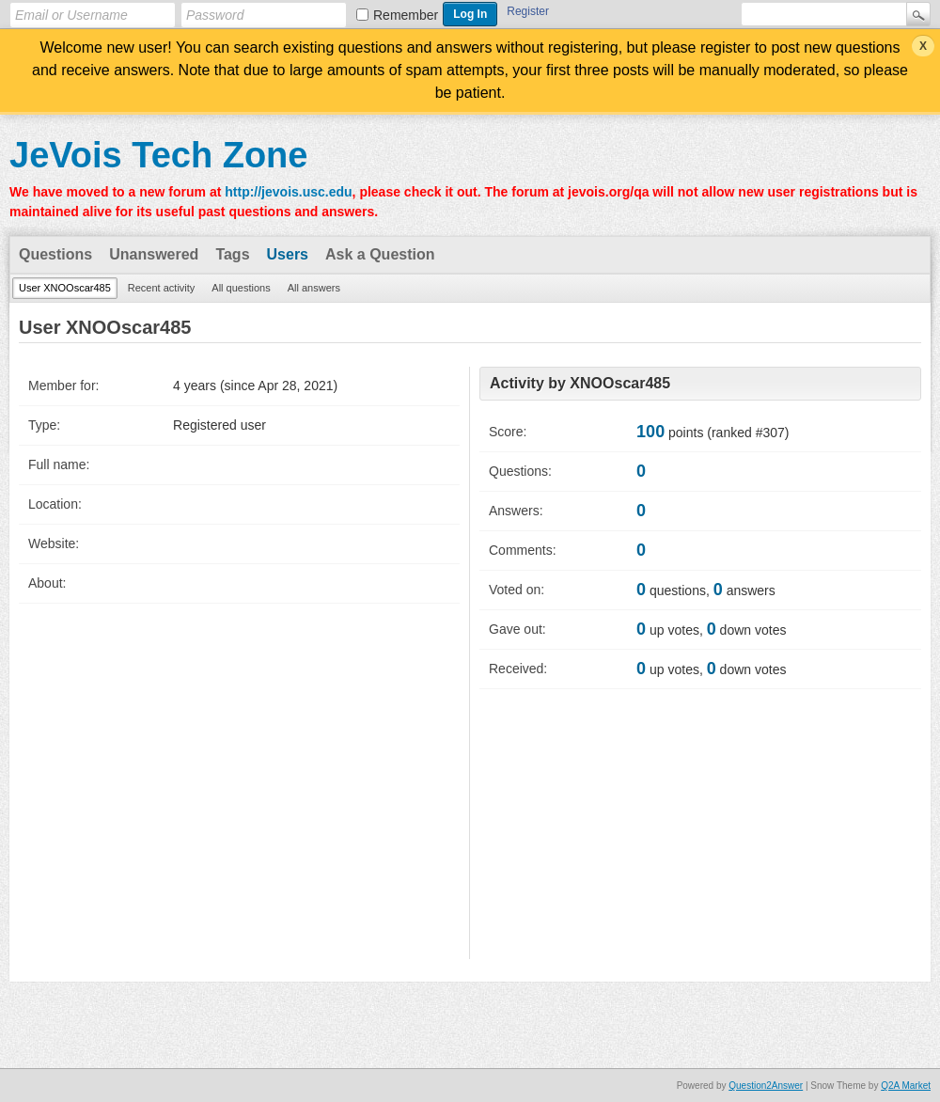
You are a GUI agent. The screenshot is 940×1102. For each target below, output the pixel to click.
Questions (55, 254)
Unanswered (153, 254)
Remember (405, 15)
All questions (241, 287)
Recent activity (162, 287)
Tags (232, 254)
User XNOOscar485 (65, 287)
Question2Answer (765, 1085)
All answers (314, 287)
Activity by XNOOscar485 (580, 383)
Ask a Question (379, 254)
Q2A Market (906, 1085)
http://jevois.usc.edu (288, 191)
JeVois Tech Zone (158, 155)
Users (287, 254)
